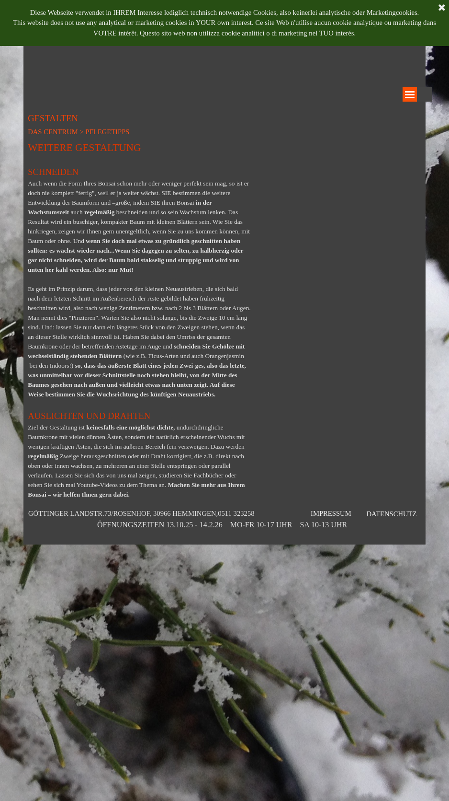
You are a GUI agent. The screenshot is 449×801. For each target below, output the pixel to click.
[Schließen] (442, 7)
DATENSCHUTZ (391, 514)
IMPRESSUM (331, 513)
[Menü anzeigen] (410, 94)
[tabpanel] (139, 319)
